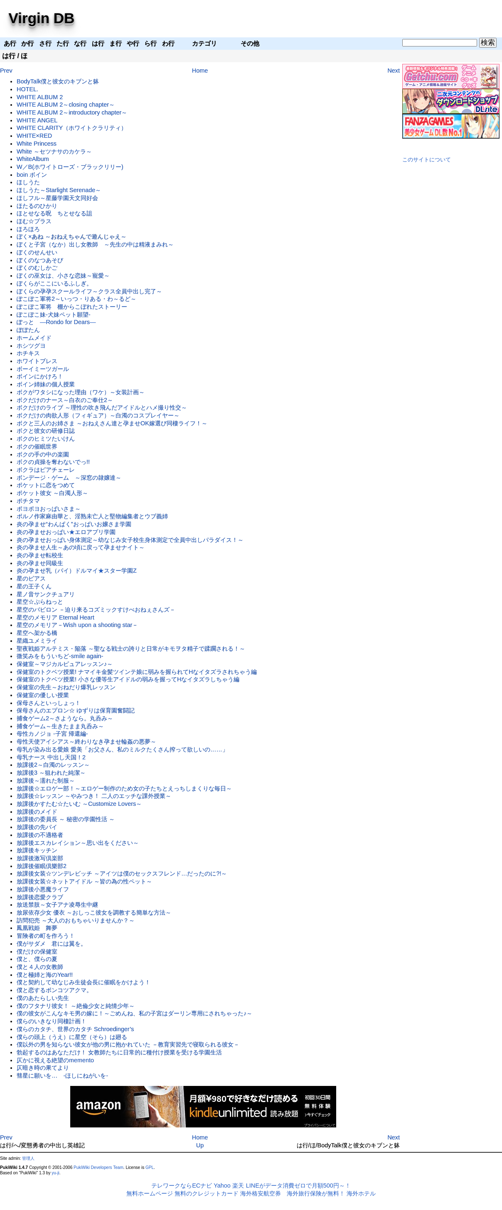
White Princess (37, 143)
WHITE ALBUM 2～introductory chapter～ (72, 112)
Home (200, 70)
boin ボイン (32, 174)
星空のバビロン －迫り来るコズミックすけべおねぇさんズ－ (96, 609)
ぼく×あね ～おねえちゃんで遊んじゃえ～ (71, 236)
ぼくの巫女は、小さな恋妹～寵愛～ (63, 275)
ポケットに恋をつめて (46, 485)
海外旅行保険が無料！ (316, 1193)
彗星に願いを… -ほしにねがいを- (62, 1075)
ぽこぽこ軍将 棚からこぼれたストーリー (72, 306)
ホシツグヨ (31, 345)
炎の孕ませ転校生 (40, 555)
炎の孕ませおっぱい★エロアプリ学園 (66, 532)
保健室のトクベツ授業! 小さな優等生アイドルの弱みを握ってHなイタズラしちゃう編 (128, 679)
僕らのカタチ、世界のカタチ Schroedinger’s (75, 1029)
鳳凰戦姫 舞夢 (37, 928)
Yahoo (222, 1185)
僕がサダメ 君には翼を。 (51, 943)
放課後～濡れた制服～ (46, 780)
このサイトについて (426, 159)
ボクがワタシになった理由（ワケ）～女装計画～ (81, 392)
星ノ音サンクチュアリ (46, 594)
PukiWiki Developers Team (98, 1167)
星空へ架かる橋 (37, 632)
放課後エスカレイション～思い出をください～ (78, 842)
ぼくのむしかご (37, 267)
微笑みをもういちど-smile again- (60, 656)
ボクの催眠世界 (37, 446)
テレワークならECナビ (181, 1185)
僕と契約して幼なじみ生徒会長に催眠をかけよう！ (83, 982)
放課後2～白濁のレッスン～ (53, 764)
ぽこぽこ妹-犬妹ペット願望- (54, 314)
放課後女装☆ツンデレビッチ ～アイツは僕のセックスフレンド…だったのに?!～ (122, 873)
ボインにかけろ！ (40, 376)
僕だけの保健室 (37, 951)
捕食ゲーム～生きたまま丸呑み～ (60, 726)
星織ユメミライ (37, 640)
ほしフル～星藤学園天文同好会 (57, 198)
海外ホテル (361, 1193)
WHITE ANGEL (37, 120)
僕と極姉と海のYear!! (45, 974)
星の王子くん (34, 586)
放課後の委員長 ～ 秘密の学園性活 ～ (66, 819)
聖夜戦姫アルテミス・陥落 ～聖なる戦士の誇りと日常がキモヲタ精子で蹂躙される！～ (131, 648)
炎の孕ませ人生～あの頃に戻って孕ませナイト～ (81, 547)
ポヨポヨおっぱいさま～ (49, 508)
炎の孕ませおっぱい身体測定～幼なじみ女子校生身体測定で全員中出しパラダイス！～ (130, 540)
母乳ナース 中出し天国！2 (51, 757)
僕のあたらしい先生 (43, 998)
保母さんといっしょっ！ (49, 703)
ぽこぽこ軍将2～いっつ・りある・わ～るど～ (76, 298)
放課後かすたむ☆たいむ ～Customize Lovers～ (79, 803)
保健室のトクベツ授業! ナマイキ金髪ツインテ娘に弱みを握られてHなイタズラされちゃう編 (137, 671)
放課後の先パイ (37, 827)
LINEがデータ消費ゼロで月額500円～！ (298, 1185)
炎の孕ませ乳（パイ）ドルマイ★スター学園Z (77, 570)
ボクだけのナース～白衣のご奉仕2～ (65, 400)
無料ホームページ (149, 1193)
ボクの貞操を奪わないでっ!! (53, 462)
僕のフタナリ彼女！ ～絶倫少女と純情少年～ (76, 1006)
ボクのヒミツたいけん (46, 438)
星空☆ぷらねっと (40, 601)
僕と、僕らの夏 (37, 959)
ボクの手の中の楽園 (43, 454)
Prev (6, 70)
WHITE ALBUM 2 (40, 97)
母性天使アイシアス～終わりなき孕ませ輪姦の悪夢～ (86, 741)
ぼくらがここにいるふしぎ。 (54, 283)
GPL (149, 1167)
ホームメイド (34, 337)
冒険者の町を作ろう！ (46, 935)
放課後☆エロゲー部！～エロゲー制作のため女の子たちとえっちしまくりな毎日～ (124, 788)
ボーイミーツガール (43, 369)
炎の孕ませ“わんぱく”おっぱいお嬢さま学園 (74, 524)
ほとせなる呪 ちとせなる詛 (54, 213)
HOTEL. (27, 89)
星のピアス (31, 578)
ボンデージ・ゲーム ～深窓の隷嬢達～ (69, 477)
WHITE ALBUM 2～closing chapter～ (66, 104)
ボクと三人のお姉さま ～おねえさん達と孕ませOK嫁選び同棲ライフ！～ (112, 423)
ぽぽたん (28, 330)
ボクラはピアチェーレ (46, 469)
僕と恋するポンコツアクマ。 (54, 990)
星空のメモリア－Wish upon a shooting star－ (77, 625)
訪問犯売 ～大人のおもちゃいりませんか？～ (76, 920)
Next (393, 70)
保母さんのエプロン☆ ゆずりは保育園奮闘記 (76, 710)
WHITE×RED (34, 135)
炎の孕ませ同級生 (40, 563)
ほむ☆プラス (34, 221)
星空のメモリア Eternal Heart (55, 617)
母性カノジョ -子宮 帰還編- (52, 733)
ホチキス (28, 353)
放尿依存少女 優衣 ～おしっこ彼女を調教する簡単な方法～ (94, 912)
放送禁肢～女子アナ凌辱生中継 (57, 904)
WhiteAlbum (33, 159)
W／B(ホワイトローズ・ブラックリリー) (70, 166)
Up (200, 1145)
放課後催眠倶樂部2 (41, 866)
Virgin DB (42, 18)
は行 (8, 55)
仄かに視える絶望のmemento (55, 1060)
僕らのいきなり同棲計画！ (51, 1021)
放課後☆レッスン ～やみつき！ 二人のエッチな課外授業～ (94, 796)
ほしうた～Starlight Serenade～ (59, 190)
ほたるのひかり (37, 205)
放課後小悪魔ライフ (43, 889)
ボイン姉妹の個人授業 (46, 384)
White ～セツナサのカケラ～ (54, 151)
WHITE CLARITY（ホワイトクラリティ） (72, 127)
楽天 (238, 1185)
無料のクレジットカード (207, 1193)
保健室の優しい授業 (43, 695)
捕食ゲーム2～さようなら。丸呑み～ (65, 718)
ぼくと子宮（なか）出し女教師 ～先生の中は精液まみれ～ (95, 244)
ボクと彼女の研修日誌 (46, 430)
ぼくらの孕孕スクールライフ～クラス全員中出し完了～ (89, 291)
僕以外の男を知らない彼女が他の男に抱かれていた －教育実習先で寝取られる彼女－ (128, 1044)
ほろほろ (28, 229)
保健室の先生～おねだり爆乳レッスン (66, 687)
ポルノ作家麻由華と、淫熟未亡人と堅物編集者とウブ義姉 (92, 516)
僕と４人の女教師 (40, 967)
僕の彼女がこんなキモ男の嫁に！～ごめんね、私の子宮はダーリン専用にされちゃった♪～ (134, 1013)
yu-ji (55, 1173)
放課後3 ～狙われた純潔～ (51, 772)
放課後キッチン (37, 850)
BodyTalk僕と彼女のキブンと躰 (58, 81)
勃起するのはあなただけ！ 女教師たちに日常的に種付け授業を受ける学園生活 (119, 1052)
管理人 (28, 1158)
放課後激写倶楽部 (40, 858)
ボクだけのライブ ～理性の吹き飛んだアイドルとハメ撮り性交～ (102, 407)
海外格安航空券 (260, 1193)
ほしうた (28, 182)
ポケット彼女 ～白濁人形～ (52, 493)
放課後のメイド (37, 811)
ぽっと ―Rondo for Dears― (56, 322)
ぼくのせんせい (37, 252)
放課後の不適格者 (40, 835)
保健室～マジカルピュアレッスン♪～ (65, 664)
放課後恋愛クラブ (40, 897)
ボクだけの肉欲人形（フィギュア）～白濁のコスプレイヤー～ (98, 415)
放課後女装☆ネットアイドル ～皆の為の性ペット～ (84, 881)
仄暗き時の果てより (43, 1067)
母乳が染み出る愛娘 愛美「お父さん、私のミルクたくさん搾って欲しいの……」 (122, 749)
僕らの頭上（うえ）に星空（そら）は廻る (72, 1037)
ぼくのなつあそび (40, 260)
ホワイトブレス (37, 361)
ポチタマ (28, 501)
